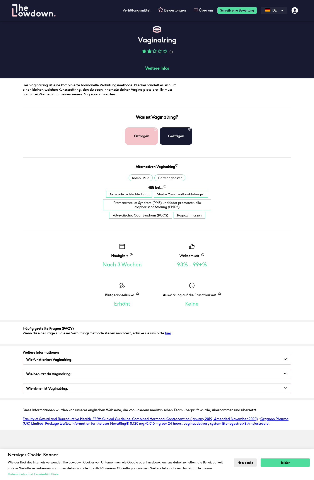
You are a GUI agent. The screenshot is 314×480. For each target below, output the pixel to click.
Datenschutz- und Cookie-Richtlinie (33, 474)
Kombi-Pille (140, 225)
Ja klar (285, 463)
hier (168, 381)
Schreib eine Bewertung (237, 10)
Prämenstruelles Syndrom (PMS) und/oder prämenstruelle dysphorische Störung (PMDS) (157, 252)
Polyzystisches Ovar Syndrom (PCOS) (140, 263)
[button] (144, 53)
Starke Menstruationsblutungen (181, 242)
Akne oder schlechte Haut (128, 242)
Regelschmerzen (189, 263)
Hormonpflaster (170, 225)
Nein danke (245, 463)
